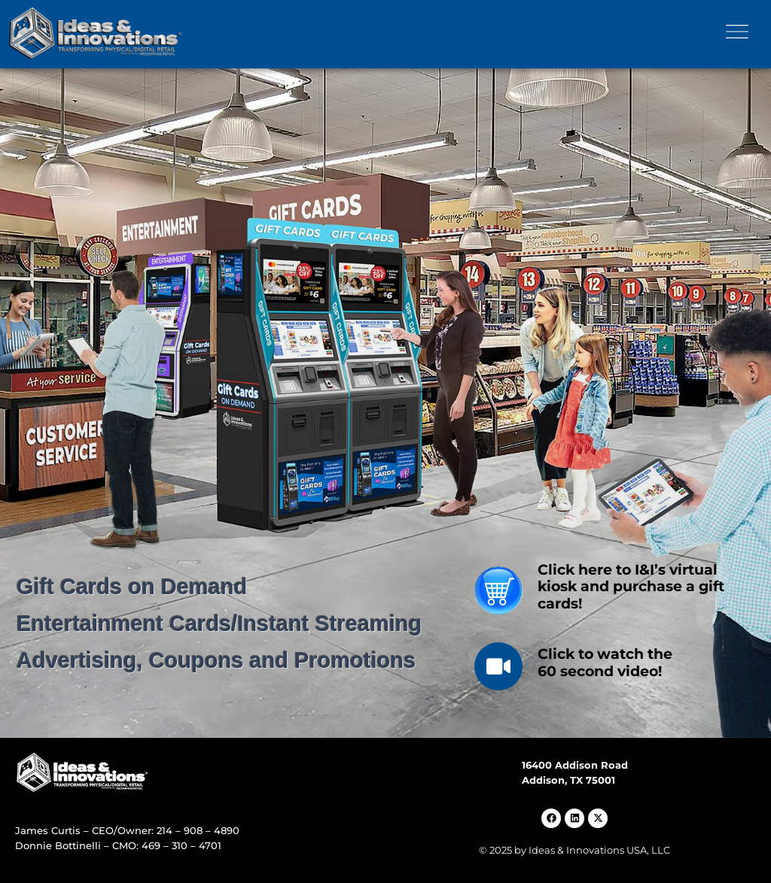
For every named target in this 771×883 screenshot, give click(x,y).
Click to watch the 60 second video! (605, 662)
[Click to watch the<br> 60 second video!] (498, 666)
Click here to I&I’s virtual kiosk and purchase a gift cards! (631, 587)
